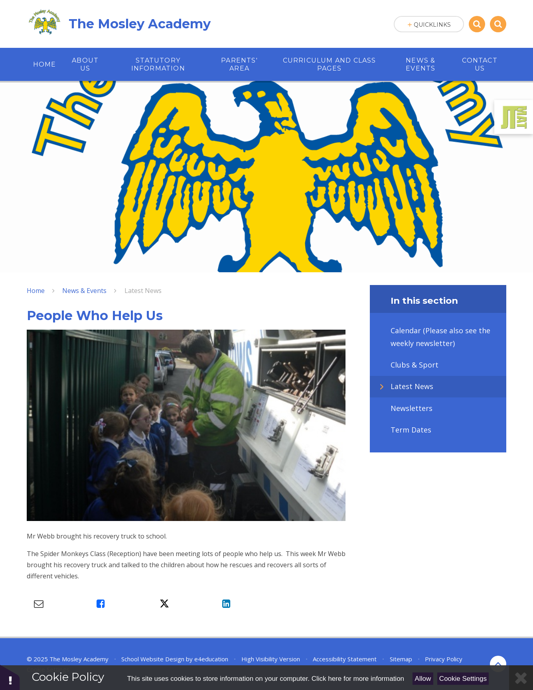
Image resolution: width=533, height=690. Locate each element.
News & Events (84, 290)
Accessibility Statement (345, 659)
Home (36, 290)
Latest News (143, 290)
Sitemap (401, 659)
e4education (211, 659)
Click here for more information (358, 678)
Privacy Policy (443, 659)
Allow (423, 678)
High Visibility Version (270, 659)
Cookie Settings (463, 678)
